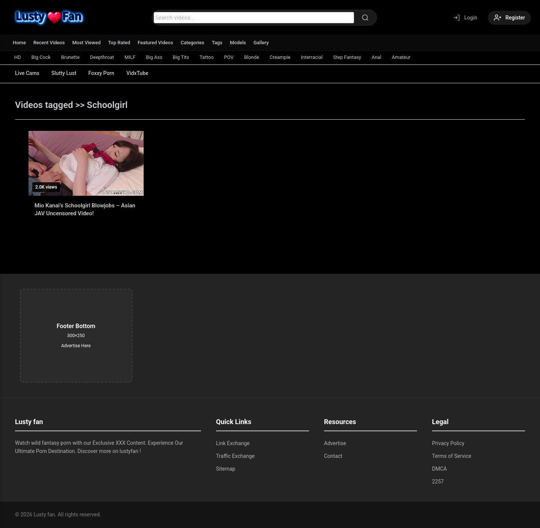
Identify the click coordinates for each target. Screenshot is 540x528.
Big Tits (181, 57)
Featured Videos (155, 42)
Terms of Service (451, 456)
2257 (438, 481)
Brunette (70, 57)
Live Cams (27, 73)
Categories (192, 42)
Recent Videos (49, 42)
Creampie (280, 57)
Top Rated (119, 42)
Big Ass (154, 57)
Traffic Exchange (235, 456)
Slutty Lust (63, 73)
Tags (217, 42)
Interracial (311, 57)
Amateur (401, 57)
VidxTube (137, 73)
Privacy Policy (448, 443)
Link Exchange (233, 443)
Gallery (261, 42)
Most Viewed (86, 42)
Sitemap (225, 469)
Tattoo (206, 57)
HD (17, 57)
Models (238, 42)
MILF (129, 57)
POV (229, 57)
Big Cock (41, 57)
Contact (333, 456)
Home (19, 42)
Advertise (335, 443)
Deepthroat (102, 57)
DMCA (439, 469)
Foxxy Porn (101, 73)
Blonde (251, 57)
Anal (376, 57)
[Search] (365, 17)
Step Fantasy (347, 57)
